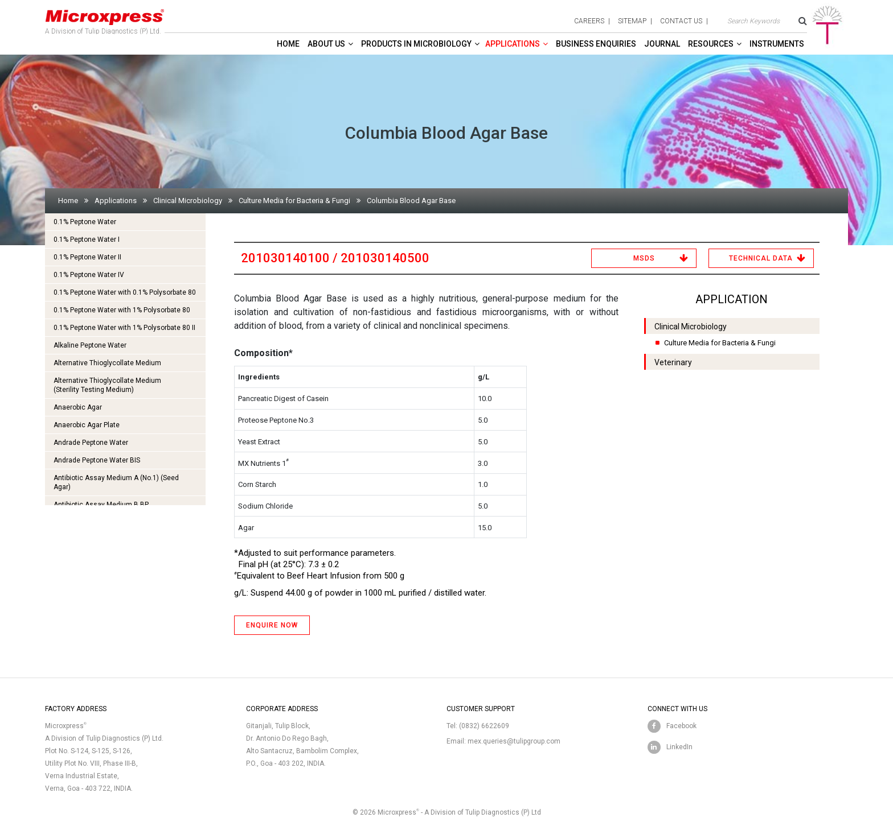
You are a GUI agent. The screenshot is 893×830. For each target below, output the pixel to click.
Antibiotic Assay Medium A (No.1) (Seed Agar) (116, 482)
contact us (681, 21)
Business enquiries (596, 43)
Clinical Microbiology (187, 200)
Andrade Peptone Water (91, 443)
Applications (512, 43)
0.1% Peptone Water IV (89, 275)
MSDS (644, 258)
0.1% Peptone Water (85, 222)
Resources (711, 43)
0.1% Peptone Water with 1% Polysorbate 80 (122, 310)
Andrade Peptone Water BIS (97, 460)
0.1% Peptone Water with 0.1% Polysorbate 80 (125, 292)
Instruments (776, 43)
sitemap (632, 21)
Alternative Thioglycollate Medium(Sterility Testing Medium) (107, 385)
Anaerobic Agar (78, 407)
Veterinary (673, 362)
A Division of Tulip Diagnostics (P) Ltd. (105, 19)
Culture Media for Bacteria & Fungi (294, 200)
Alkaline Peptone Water (90, 345)
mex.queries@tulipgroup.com (514, 741)
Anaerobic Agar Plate (87, 425)
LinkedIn (679, 747)
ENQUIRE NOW (272, 625)
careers (589, 21)
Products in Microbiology (416, 43)
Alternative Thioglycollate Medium (107, 363)
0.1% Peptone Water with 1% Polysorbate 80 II (124, 328)
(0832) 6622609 (484, 726)
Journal (662, 43)
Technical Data (761, 258)
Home (288, 43)
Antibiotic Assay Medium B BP (101, 505)
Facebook (681, 725)
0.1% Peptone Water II (87, 257)
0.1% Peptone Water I (87, 239)
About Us (326, 43)
